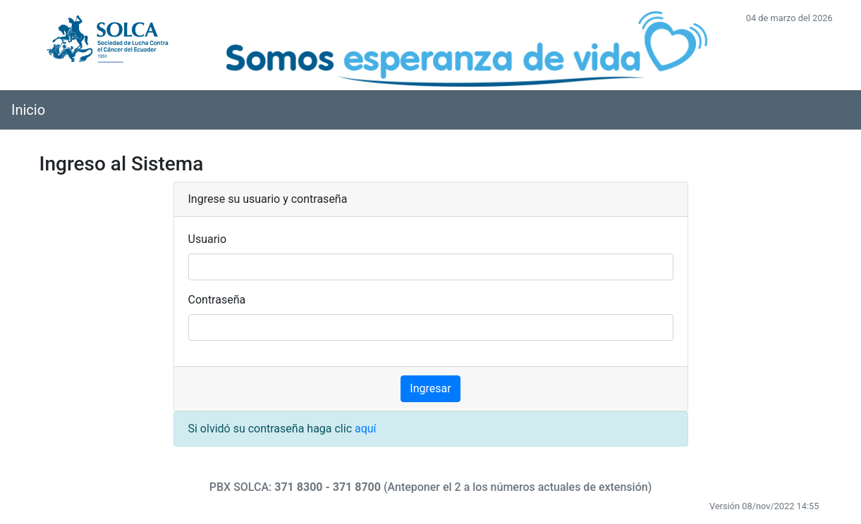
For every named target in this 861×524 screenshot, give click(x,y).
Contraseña (217, 299)
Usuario (207, 239)
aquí (366, 428)
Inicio (28, 109)
